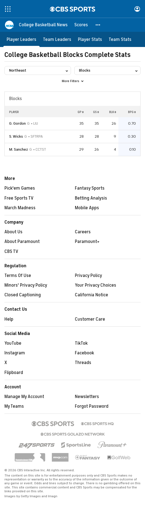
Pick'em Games (19, 188)
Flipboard (13, 372)
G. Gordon (17, 123)
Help (8, 319)
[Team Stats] (120, 39)
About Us (13, 232)
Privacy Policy (88, 275)
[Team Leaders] (57, 39)
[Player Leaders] (21, 39)
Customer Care (90, 319)
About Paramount (22, 241)
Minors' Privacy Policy (25, 285)
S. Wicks (16, 136)
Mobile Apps (87, 208)
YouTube (12, 343)
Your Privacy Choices (95, 285)
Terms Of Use (17, 275)
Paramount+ (87, 241)
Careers (83, 232)
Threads (83, 362)
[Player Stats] (90, 39)
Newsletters (87, 396)
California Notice (91, 295)
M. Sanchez (18, 149)
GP (81, 112)
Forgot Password (91, 406)
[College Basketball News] (43, 25)
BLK (112, 112)
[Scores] (81, 25)
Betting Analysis (91, 198)
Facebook (84, 353)
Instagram (14, 353)
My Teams (14, 406)
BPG (132, 112)
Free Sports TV (19, 198)
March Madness (19, 208)
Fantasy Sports (90, 188)
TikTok (81, 343)
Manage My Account (24, 396)
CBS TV (11, 251)
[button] (98, 25)
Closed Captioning (22, 295)
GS (96, 112)
